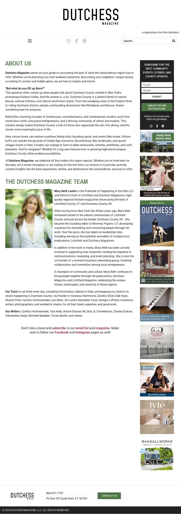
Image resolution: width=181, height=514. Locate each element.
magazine (102, 328)
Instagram (82, 332)
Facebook (62, 332)
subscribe (59, 328)
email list (82, 328)
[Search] (173, 41)
